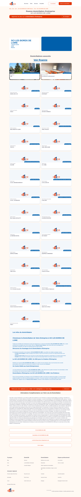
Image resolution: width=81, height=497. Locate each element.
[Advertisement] (40, 28)
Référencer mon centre (45, 460)
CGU (8, 462)
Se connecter (53, 3)
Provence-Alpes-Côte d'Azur (12, 473)
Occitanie (42, 473)
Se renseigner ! (66, 16)
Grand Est (59, 477)
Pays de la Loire (27, 473)
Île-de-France (26, 477)
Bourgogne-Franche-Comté (62, 480)
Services (25, 460)
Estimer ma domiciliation (64, 3)
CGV (8, 465)
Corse (8, 480)
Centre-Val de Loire (27, 480)
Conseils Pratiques (27, 465)
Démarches (43, 462)
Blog (8, 460)
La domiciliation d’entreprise (29, 462)
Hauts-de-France (44, 477)
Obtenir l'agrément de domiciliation (47, 465)
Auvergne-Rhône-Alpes (11, 484)
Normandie (9, 477)
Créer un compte (61, 462)
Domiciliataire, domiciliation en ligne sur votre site (49, 469)
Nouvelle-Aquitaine (61, 473)
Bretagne (42, 480)
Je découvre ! (67, 388)
